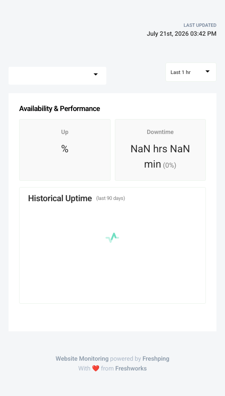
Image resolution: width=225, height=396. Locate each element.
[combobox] (57, 76)
